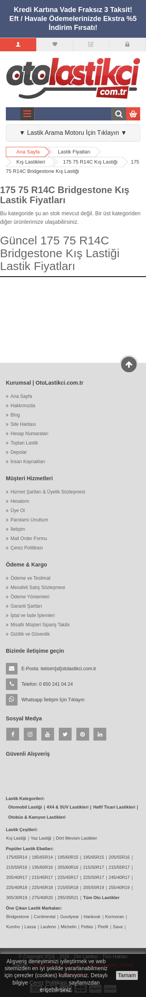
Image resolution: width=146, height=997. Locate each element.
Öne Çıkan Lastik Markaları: (34, 908)
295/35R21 (68, 897)
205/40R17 (16, 877)
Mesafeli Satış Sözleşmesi (38, 587)
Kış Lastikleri (30, 162)
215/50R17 (93, 867)
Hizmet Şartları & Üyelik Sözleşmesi (48, 492)
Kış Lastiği (16, 838)
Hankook (92, 916)
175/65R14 (16, 857)
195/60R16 (42, 867)
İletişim (18, 529)
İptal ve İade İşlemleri (33, 615)
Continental (45, 916)
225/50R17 (93, 877)
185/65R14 (42, 857)
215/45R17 (42, 877)
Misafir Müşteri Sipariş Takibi (40, 624)
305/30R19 (16, 897)
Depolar (19, 452)
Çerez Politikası (27, 548)
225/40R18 (16, 887)
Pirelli (103, 926)
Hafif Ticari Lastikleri (114, 807)
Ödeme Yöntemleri (30, 597)
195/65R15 (93, 857)
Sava (118, 926)
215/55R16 (16, 867)
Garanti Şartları (26, 606)
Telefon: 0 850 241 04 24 (47, 684)
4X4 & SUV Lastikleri (68, 807)
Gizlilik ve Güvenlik (30, 634)
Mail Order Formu (29, 538)
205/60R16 (68, 867)
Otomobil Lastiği (25, 807)
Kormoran (114, 916)
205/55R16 (119, 857)
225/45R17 (68, 877)
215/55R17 (119, 867)
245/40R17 (119, 877)
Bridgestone (17, 916)
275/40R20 (42, 897)
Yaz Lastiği (41, 838)
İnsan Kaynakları (28, 461)
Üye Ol (18, 510)
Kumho (13, 926)
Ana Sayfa (28, 152)
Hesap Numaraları (29, 433)
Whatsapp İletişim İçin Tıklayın (52, 699)
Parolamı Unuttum (29, 520)
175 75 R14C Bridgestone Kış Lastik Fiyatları (64, 195)
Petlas (87, 926)
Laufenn (48, 926)
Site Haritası (23, 424)
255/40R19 (119, 887)
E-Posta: (58, 668)
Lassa (30, 926)
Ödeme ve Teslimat (31, 578)
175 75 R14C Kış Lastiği (90, 162)
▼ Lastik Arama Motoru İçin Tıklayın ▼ (73, 132)
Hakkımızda (23, 405)
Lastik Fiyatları (74, 152)
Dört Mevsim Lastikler (76, 838)
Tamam (127, 975)
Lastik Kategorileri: (25, 798)
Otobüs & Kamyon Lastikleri (36, 817)
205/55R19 (93, 887)
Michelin (68, 926)
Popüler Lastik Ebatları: (30, 848)
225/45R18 (42, 887)
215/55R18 (68, 887)
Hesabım (20, 501)
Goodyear (69, 916)
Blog (15, 415)
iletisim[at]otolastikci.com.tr (68, 668)
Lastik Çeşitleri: (22, 829)
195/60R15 (68, 857)
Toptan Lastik (24, 443)
